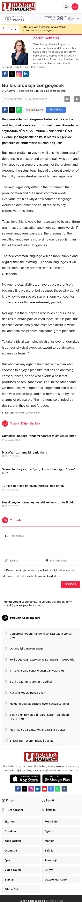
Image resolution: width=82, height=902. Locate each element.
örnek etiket (33, 412)
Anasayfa (9, 90)
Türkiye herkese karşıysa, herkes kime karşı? (33, 486)
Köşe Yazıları (26, 90)
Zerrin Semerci (46, 38)
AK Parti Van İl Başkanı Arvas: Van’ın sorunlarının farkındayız (44, 28)
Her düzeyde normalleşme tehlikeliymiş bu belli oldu (38, 502)
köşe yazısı (20, 412)
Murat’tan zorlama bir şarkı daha (24, 452)
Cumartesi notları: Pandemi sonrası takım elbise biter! (39, 436)
